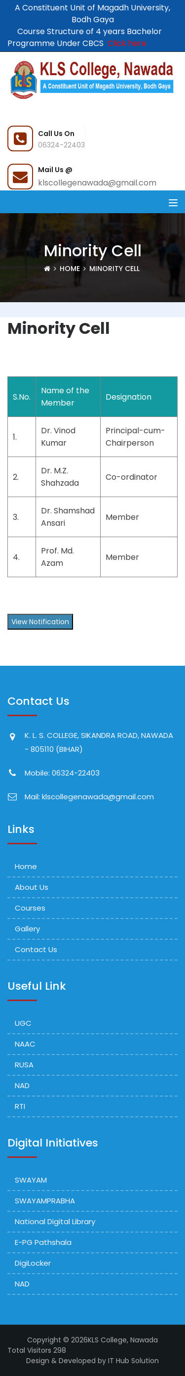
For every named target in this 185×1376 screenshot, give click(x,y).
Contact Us (36, 949)
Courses (30, 908)
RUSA (24, 1064)
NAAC (25, 1044)
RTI (20, 1106)
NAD (22, 1085)
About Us (31, 887)
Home (70, 269)
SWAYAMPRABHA (45, 1200)
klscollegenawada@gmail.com (97, 182)
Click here (125, 43)
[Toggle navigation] (173, 202)
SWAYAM (31, 1180)
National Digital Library (55, 1221)
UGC (23, 1023)
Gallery (27, 928)
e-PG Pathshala (43, 1242)
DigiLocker (33, 1263)
